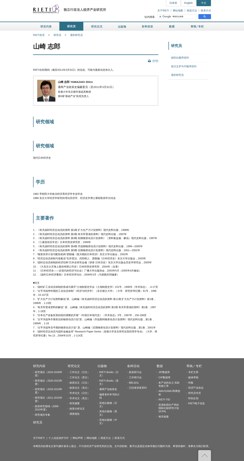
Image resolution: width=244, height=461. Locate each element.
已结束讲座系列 (138, 387)
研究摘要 (75, 403)
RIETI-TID (164, 399)
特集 (190, 382)
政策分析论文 (77, 408)
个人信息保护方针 (58, 438)
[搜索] (177, 17)
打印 (155, 61)
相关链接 (163, 416)
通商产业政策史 (108, 389)
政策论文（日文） (80, 382)
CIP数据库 (164, 377)
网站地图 (178, 10)
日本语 (173, 2)
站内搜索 (150, 16)
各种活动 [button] (147, 26)
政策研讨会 (135, 372)
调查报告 (75, 413)
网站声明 (78, 438)
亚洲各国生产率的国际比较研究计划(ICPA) (168, 408)
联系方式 (206, 10)
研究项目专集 (42, 414)
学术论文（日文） (80, 393)
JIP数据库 (164, 372)
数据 (160, 366)
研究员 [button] (71, 26)
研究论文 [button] (96, 26)
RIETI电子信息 (196, 403)
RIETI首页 (39, 35)
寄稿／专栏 (194, 366)
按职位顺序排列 (180, 57)
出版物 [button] (122, 26)
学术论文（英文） (80, 398)
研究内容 (39, 366)
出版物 (102, 366)
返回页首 (204, 455)
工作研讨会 (135, 377)
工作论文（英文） (80, 377)
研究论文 (74, 366)
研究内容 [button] (46, 26)
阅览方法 (192, 10)
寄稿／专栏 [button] (197, 26)
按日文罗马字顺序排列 (183, 66)
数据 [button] (172, 26)
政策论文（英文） (80, 387)
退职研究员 (76, 35)
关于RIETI (163, 10)
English (188, 2)
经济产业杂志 (196, 387)
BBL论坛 (134, 382)
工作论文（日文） (80, 372)
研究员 (57, 35)
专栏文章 (193, 372)
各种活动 (133, 366)
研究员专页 (194, 393)
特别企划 (193, 398)
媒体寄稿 (193, 377)
